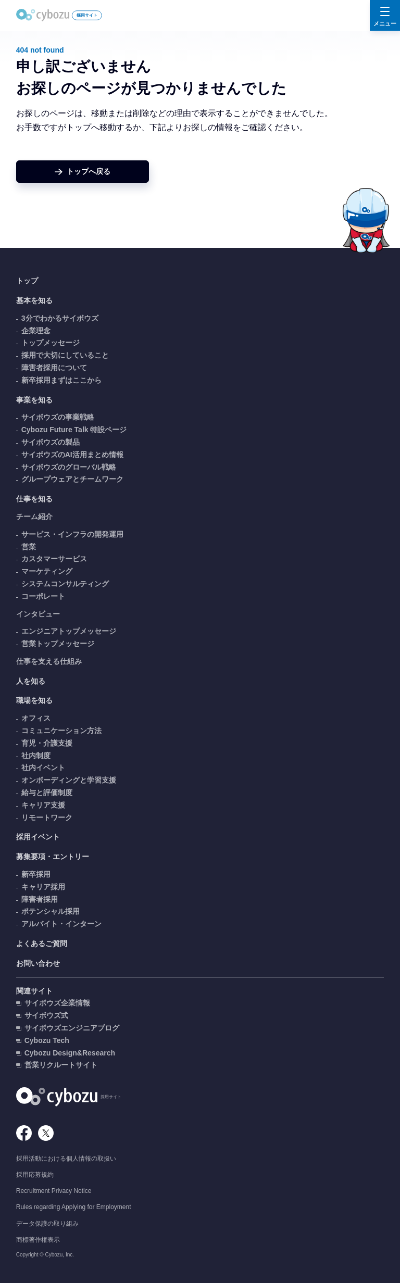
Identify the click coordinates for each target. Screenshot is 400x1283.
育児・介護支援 (46, 743)
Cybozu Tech (46, 1040)
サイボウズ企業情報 (57, 1003)
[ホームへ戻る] (82, 171)
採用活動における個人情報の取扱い (66, 1158)
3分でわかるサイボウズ (59, 318)
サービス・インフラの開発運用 (72, 534)
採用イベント (38, 837)
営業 (28, 547)
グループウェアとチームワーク (72, 479)
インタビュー (38, 614)
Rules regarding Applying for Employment (73, 1207)
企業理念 (36, 330)
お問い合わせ (38, 963)
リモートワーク (46, 817)
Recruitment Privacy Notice (54, 1190)
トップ (27, 280)
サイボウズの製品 (50, 442)
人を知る (30, 681)
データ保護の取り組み (47, 1223)
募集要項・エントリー (52, 856)
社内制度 (36, 755)
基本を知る (34, 300)
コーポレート (43, 596)
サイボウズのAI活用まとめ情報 (72, 454)
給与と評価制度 (46, 792)
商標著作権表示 (38, 1239)
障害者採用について (54, 367)
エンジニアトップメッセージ (68, 631)
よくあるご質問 (41, 943)
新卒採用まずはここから (61, 380)
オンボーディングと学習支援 (68, 780)
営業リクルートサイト (60, 1065)
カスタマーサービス (54, 559)
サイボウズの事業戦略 (57, 417)
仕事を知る (34, 499)
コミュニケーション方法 (61, 730)
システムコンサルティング (65, 584)
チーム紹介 (34, 516)
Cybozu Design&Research (69, 1053)
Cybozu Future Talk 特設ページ (74, 429)
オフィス (36, 718)
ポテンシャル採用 (50, 911)
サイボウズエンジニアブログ (71, 1028)
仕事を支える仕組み (49, 661)
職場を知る (34, 700)
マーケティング (46, 571)
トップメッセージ (50, 342)
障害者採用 (39, 899)
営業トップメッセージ (57, 643)
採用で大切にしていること (65, 355)
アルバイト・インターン (61, 924)
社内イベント (43, 767)
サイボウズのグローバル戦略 (68, 467)
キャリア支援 (43, 805)
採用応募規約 (35, 1174)
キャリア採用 (43, 887)
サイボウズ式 (46, 1015)
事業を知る (34, 400)
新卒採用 (36, 874)
